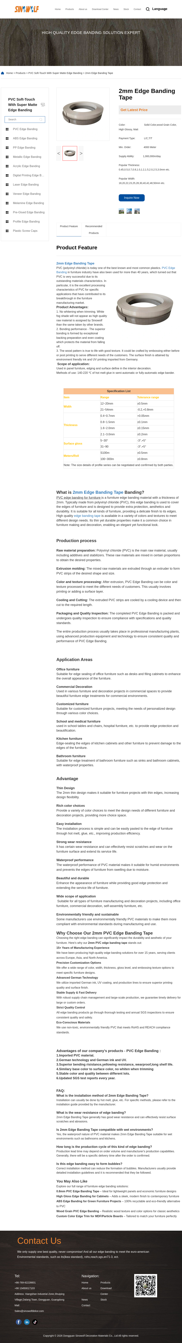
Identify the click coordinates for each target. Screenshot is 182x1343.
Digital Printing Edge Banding (31, 175)
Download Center (100, 9)
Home (58, 9)
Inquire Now (131, 197)
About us (83, 9)
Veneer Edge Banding (27, 193)
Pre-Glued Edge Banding (29, 212)
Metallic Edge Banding (27, 156)
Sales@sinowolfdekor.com (29, 1311)
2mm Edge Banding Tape (75, 263)
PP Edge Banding (24, 147)
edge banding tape (87, 516)
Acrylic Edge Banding (26, 166)
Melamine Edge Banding (28, 203)
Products (69, 9)
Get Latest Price (134, 110)
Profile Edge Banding (26, 221)
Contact (137, 9)
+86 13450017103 (25, 1288)
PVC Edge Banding (25, 129)
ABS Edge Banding (25, 138)
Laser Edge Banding (26, 184)
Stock (126, 9)
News (116, 9)
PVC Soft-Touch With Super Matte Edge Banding (55, 73)
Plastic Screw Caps (25, 230)
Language (159, 9)
